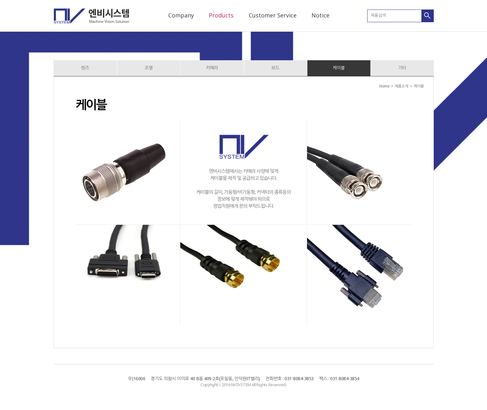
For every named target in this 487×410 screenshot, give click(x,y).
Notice (320, 15)
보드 (275, 68)
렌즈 (85, 68)
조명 (148, 68)
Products (221, 15)
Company (181, 15)
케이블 (339, 68)
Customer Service (273, 15)
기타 (402, 68)
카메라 (212, 68)
